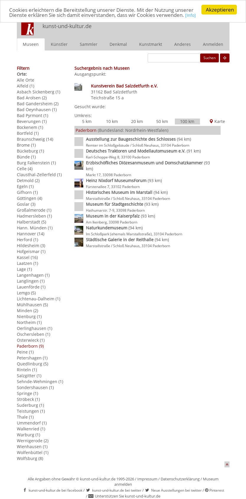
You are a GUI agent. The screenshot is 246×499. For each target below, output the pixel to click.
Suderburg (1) (30, 405)
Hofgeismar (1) (31, 251)
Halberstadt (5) (31, 222)
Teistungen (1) (31, 411)
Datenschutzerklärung (180, 479)
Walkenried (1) (31, 429)
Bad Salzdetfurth (120, 92)
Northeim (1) (29, 322)
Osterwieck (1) (31, 340)
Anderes (182, 44)
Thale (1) (25, 417)
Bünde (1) (26, 157)
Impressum (147, 479)
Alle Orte (25, 80)
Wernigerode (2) (32, 440)
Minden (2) (27, 310)
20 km (137, 121)
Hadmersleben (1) (34, 216)
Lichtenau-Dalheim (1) (38, 299)
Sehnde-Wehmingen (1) (40, 381)
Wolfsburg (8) (30, 458)
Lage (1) (24, 269)
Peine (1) (25, 352)
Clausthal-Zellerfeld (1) (39, 174)
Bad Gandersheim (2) (37, 103)
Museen (31, 44)
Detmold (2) (28, 180)
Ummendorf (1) (32, 423)
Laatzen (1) (27, 263)
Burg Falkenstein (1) (36, 163)
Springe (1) (27, 393)
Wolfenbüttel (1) (32, 452)
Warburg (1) (28, 435)
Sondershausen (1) (35, 387)
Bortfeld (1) (28, 133)
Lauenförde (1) (31, 287)
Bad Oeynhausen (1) (37, 109)
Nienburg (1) (29, 316)
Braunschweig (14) (35, 139)
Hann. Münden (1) (35, 228)
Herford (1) (27, 239)
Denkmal (118, 44)
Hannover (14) (30, 233)
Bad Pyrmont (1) (32, 115)
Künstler (59, 44)
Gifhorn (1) (27, 192)
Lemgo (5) (26, 293)
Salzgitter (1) (29, 375)
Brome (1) (26, 145)
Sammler (88, 44)
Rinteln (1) (27, 369)
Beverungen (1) (32, 121)
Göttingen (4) (29, 198)
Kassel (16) (27, 257)
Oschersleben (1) (33, 334)
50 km (162, 121)
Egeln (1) (25, 186)
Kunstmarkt (150, 44)
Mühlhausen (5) (32, 304)
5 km (87, 121)
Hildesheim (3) (31, 245)
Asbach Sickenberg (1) (38, 92)
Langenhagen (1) (33, 275)
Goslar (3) (26, 204)
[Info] (190, 15)
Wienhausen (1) (32, 446)
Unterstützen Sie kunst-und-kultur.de (127, 496)
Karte (217, 121)
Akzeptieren (220, 9)
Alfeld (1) (25, 86)
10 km (112, 121)
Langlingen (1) (31, 281)
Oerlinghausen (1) (34, 328)
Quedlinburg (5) (32, 364)
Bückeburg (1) (30, 151)
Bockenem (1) (30, 127)
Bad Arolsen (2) (32, 98)
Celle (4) (24, 168)
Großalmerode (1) (34, 210)
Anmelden (213, 44)
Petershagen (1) (32, 358)
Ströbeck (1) (28, 399)
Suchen (209, 57)
